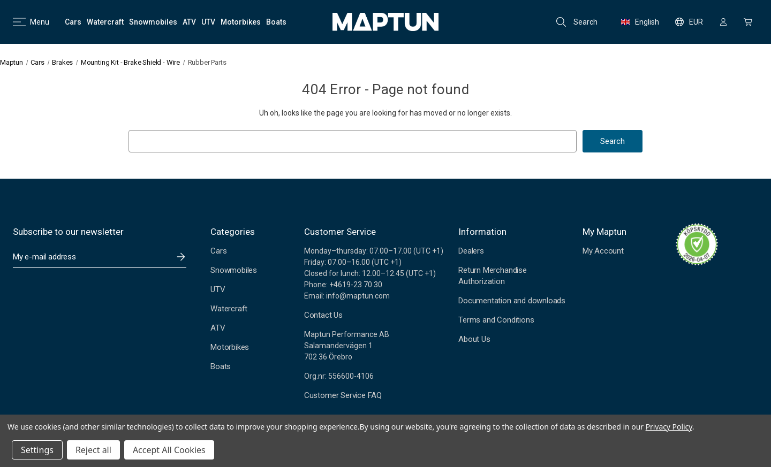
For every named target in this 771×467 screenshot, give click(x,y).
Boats (220, 366)
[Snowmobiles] (153, 22)
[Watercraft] (105, 22)
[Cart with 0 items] (748, 22)
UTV (217, 289)
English (640, 22)
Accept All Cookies (169, 450)
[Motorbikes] (241, 22)
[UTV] (208, 22)
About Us (474, 339)
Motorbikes (229, 347)
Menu (31, 22)
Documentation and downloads (511, 300)
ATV (217, 328)
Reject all (93, 450)
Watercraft (228, 308)
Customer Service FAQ (343, 395)
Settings (37, 450)
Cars (218, 251)
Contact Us (323, 315)
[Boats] (276, 22)
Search (577, 22)
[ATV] (189, 22)
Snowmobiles (233, 270)
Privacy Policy (669, 427)
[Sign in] (723, 22)
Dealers (471, 251)
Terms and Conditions (496, 320)
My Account (603, 251)
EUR (689, 22)
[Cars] (73, 22)
